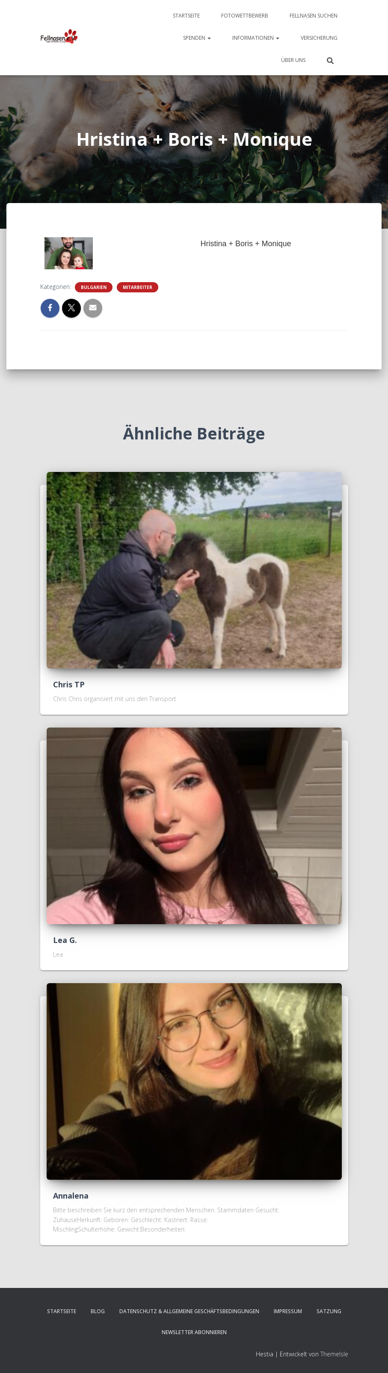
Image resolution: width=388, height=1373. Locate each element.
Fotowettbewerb (244, 15)
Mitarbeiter (137, 287)
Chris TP (69, 684)
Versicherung (319, 37)
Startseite (186, 15)
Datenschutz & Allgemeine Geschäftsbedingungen (189, 1311)
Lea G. (65, 940)
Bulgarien (94, 287)
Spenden (197, 37)
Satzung (329, 1311)
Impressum (288, 1311)
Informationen (255, 37)
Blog (98, 1311)
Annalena (71, 1195)
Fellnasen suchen (314, 15)
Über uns (293, 60)
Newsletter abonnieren (194, 1332)
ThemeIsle (334, 1354)
